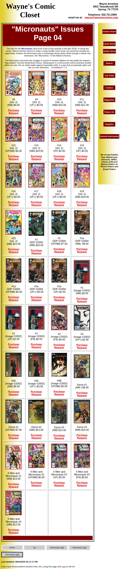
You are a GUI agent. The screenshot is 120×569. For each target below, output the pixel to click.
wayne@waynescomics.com (101, 17)
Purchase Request (13, 111)
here (64, 566)
